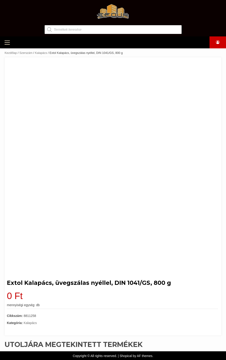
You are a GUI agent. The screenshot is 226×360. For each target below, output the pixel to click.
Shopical (126, 356)
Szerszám (25, 53)
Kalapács (41, 53)
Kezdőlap (11, 53)
